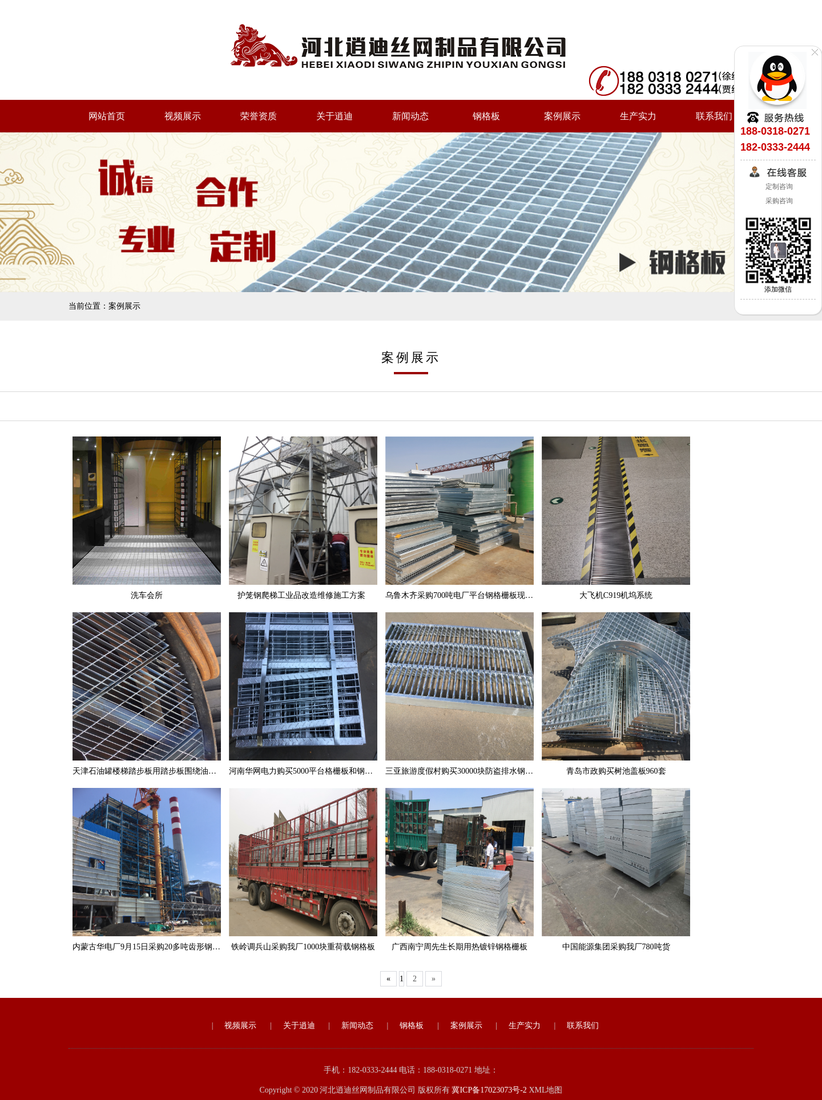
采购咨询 (778, 201)
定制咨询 (778, 187)
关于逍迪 (334, 116)
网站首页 (106, 116)
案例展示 (562, 116)
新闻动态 (410, 116)
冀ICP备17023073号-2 (489, 1090)
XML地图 (545, 1090)
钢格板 (486, 116)
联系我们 (714, 116)
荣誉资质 (258, 116)
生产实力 (638, 116)
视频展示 (182, 116)
